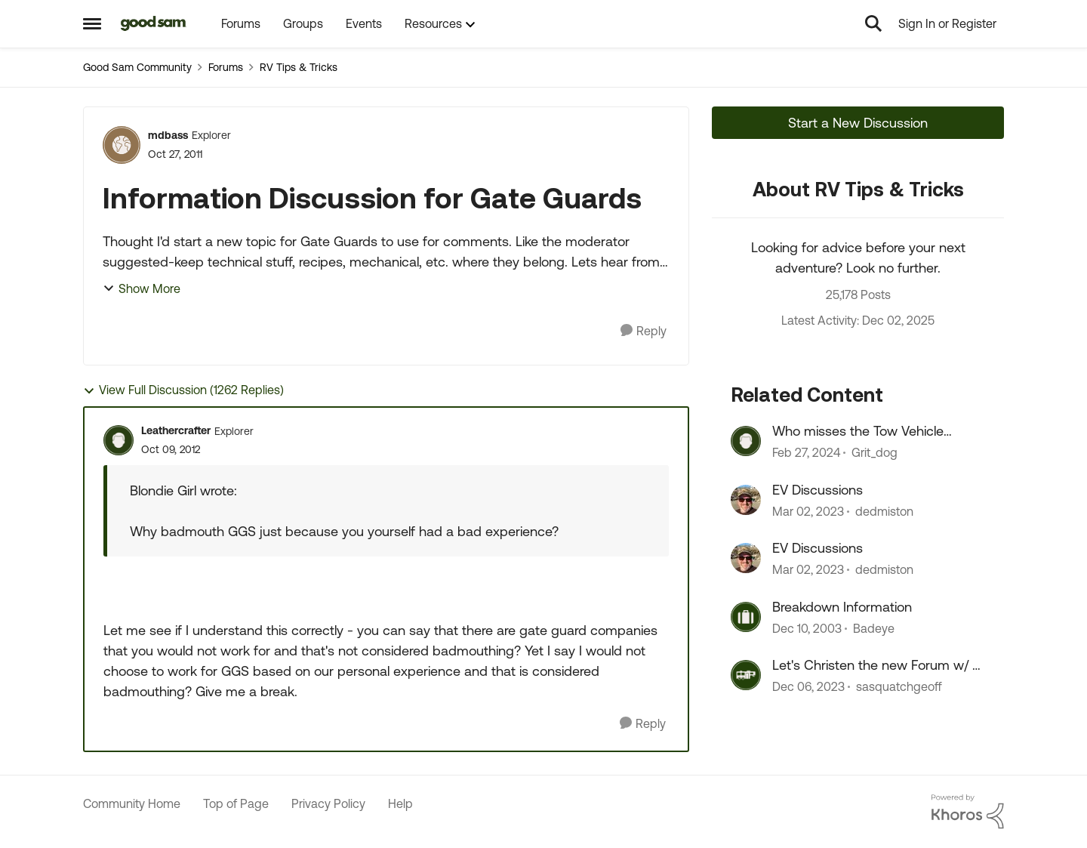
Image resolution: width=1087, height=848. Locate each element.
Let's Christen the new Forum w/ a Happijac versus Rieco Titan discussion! (876, 665)
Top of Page (236, 803)
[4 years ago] (808, 511)
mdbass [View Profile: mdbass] (168, 135)
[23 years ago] (807, 628)
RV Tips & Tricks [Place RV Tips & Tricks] (298, 67)
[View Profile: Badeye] (746, 617)
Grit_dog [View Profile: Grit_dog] (874, 453)
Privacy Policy (328, 803)
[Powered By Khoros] (967, 811)
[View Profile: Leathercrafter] (118, 440)
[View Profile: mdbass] (121, 145)
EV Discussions (817, 490)
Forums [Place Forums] (225, 67)
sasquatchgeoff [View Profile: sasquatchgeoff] (899, 686)
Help (400, 803)
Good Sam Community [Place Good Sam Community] (137, 67)
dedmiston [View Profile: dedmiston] (884, 511)
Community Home (131, 803)
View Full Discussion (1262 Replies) (183, 390)
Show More (141, 288)
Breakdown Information (842, 607)
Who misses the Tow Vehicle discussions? (858, 431)
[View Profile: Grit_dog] (746, 441)
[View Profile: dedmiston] (746, 500)
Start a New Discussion (858, 123)
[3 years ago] (806, 453)
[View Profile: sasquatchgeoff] (746, 675)
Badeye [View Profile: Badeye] (874, 628)
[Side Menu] (92, 23)
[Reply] (643, 331)
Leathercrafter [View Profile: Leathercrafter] (176, 430)
